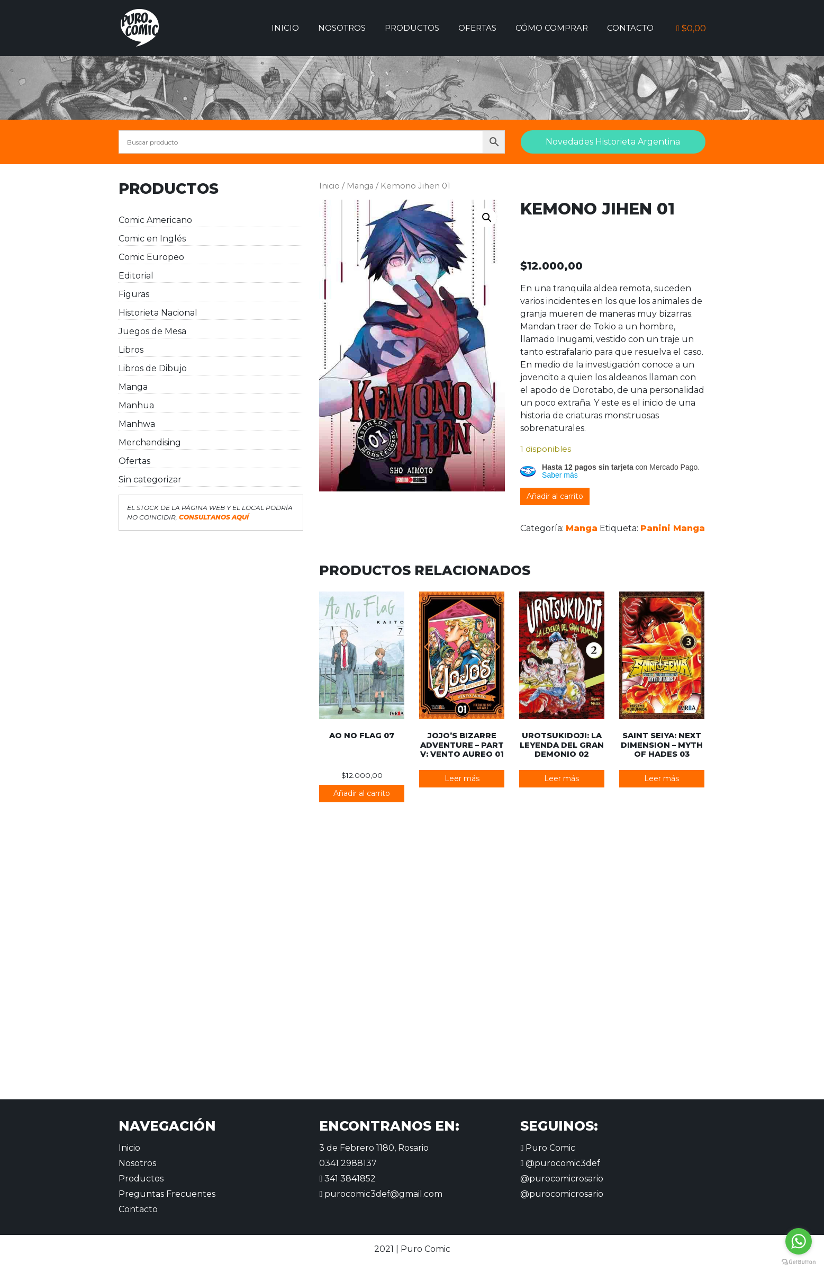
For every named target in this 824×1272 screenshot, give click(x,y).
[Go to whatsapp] (798, 1241)
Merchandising (150, 442)
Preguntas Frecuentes (167, 1194)
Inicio (285, 28)
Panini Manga (672, 528)
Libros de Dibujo (153, 368)
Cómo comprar (551, 28)
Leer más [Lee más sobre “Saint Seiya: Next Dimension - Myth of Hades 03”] (661, 778)
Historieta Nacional (158, 313)
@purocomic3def (560, 1163)
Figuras (134, 294)
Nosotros (342, 28)
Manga (133, 387)
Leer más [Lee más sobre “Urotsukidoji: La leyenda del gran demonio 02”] (561, 778)
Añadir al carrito (555, 496)
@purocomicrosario (561, 1179)
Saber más (560, 475)
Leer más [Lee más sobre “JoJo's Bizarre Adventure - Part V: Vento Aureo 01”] (462, 778)
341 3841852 (347, 1179)
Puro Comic (547, 1148)
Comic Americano (155, 220)
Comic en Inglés (152, 239)
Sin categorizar (150, 479)
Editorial (136, 276)
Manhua (136, 405)
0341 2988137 (348, 1163)
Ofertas (477, 28)
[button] (486, 217)
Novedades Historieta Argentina (613, 142)
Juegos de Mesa (152, 331)
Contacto (630, 28)
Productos (412, 28)
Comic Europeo (151, 257)
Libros (131, 350)
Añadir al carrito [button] (361, 793)
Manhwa (137, 424)
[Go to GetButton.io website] (799, 1261)
